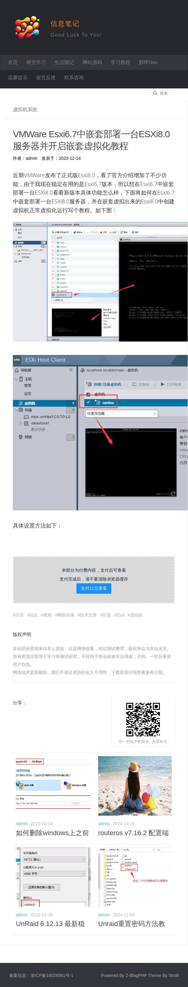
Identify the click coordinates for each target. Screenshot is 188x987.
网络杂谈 (65, 613)
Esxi (120, 613)
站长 (33, 613)
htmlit (174, 974)
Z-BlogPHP (136, 974)
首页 (13, 62)
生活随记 (64, 62)
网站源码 (92, 62)
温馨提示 (18, 77)
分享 (19, 613)
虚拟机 (136, 613)
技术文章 (88, 613)
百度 (106, 613)
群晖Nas (148, 62)
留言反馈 (46, 77)
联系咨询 (74, 77)
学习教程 (120, 62)
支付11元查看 (94, 587)
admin (22, 822)
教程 (47, 613)
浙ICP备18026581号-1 (52, 974)
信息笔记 (65, 23)
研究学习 (36, 62)
